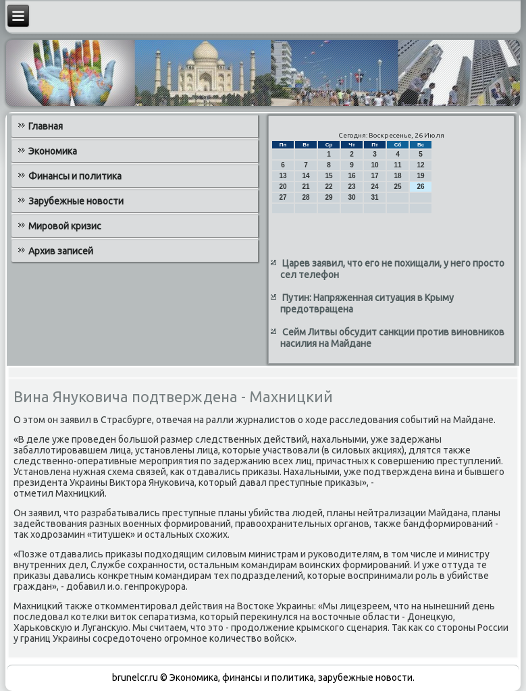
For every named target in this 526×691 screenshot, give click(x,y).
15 (329, 175)
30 (352, 197)
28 (306, 197)
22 (329, 186)
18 (398, 175)
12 (421, 165)
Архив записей (60, 251)
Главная (45, 126)
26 (421, 186)
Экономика (52, 151)
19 (421, 175)
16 (352, 175)
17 (375, 175)
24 (375, 186)
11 (398, 165)
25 (398, 186)
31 (375, 197)
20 (283, 186)
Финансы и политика (75, 176)
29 (329, 197)
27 (283, 197)
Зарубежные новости (76, 201)
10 (375, 165)
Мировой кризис (64, 226)
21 (306, 186)
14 (306, 175)
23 (352, 186)
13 (283, 175)
